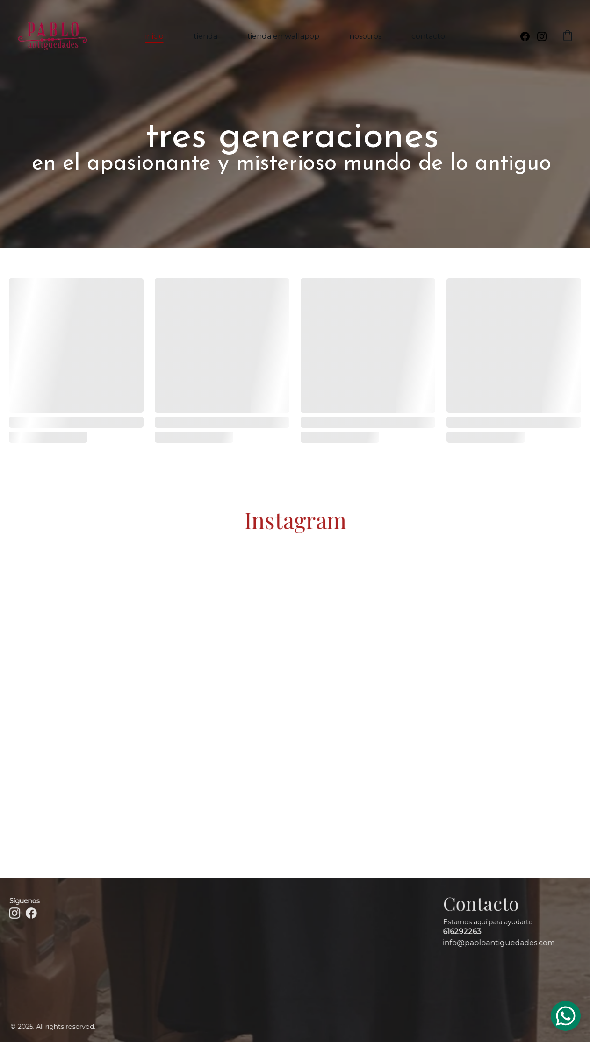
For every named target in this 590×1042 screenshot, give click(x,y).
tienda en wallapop (283, 36)
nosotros (365, 36)
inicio (154, 36)
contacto (428, 36)
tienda (205, 36)
